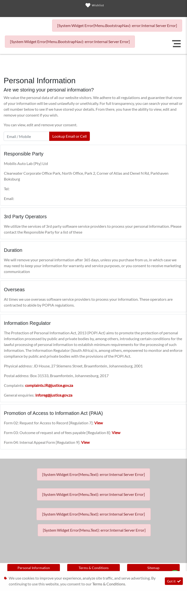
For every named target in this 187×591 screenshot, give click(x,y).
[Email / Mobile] (26, 136)
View (98, 422)
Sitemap (153, 568)
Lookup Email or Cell (69, 136)
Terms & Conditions (94, 568)
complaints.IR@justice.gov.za (49, 385)
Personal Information (34, 568)
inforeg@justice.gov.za (53, 395)
